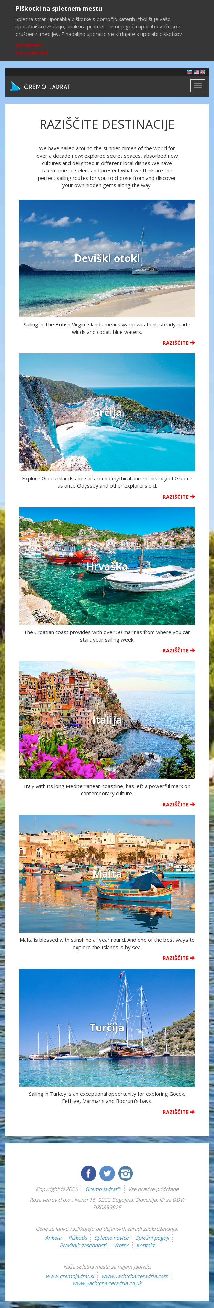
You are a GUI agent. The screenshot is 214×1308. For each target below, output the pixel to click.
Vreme (121, 1245)
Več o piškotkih (32, 53)
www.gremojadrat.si (70, 1275)
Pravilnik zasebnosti (83, 1245)
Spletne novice (111, 1237)
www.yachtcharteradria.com (134, 1275)
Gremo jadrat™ (103, 1188)
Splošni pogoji (152, 1237)
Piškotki (77, 1237)
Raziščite (179, 342)
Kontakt (145, 1245)
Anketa (53, 1237)
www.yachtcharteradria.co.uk (107, 1283)
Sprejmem (28, 44)
